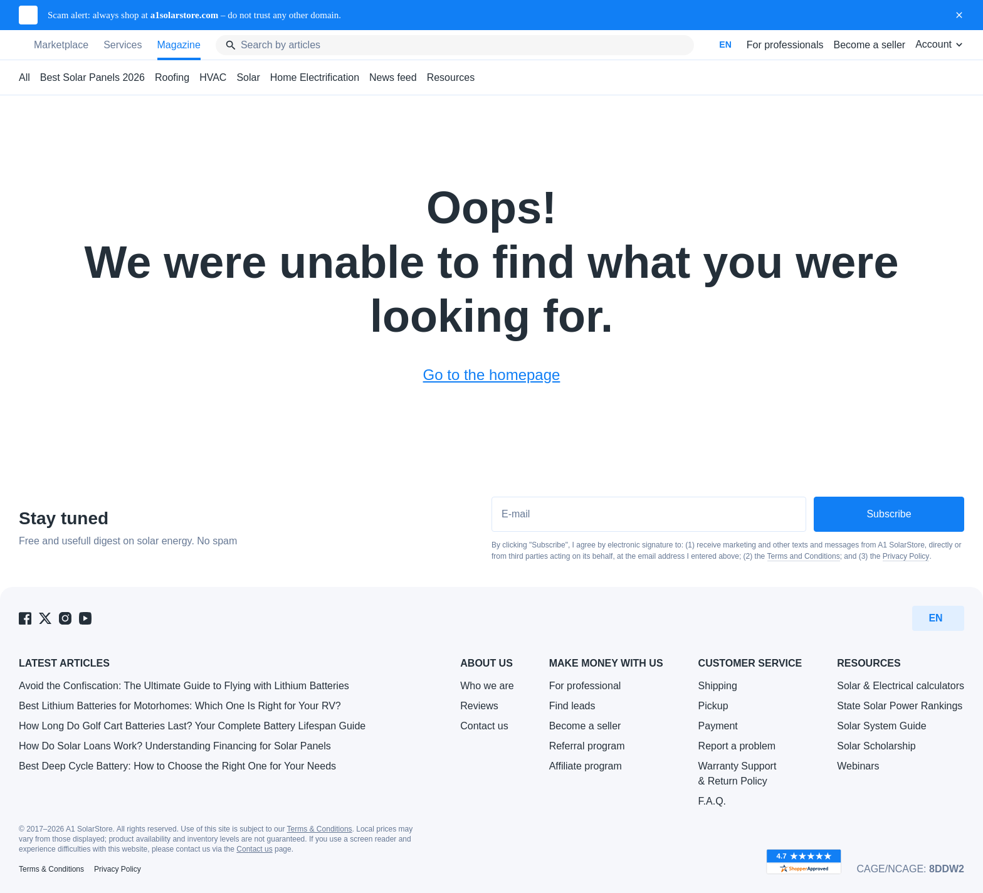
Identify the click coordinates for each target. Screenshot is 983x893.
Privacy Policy (906, 556)
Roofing (172, 77)
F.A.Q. (712, 801)
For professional (585, 685)
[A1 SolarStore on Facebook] (25, 618)
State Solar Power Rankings (899, 705)
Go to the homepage (491, 374)
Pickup (713, 705)
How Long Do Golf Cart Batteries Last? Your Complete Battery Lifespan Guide (192, 726)
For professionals (785, 45)
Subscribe (888, 514)
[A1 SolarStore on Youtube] (85, 618)
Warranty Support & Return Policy (737, 773)
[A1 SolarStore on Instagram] (65, 618)
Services (122, 45)
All (24, 77)
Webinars (858, 766)
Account (939, 44)
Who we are (486, 685)
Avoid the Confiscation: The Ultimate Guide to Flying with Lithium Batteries (184, 685)
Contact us (484, 726)
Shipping (717, 685)
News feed (393, 77)
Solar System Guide (881, 726)
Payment (718, 726)
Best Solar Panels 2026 (92, 77)
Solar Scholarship (876, 746)
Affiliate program (585, 766)
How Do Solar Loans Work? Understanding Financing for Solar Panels (175, 746)
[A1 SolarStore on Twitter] (45, 618)
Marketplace (61, 45)
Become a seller (869, 45)
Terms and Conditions (803, 556)
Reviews (479, 705)
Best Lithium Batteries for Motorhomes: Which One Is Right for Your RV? (180, 705)
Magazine (179, 45)
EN (725, 45)
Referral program (587, 746)
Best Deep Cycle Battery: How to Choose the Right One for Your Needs (177, 766)
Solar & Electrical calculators (900, 685)
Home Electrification (314, 77)
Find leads (572, 705)
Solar (248, 77)
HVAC (212, 77)
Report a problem (737, 746)
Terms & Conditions (319, 829)
